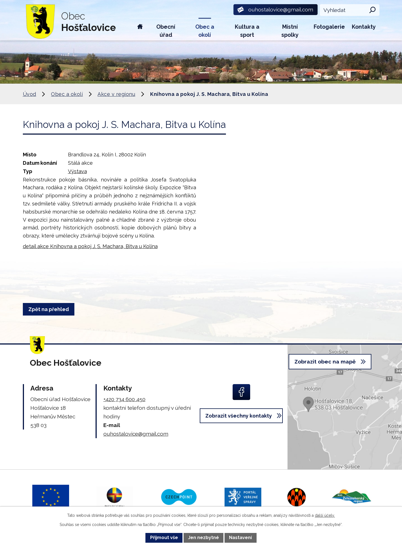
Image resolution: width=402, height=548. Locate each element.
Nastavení (240, 537)
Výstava (77, 171)
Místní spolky (290, 31)
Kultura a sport (247, 31)
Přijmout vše (164, 537)
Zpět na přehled (50, 309)
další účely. (325, 515)
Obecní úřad (165, 31)
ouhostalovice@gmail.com (135, 434)
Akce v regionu (116, 94)
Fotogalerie (329, 27)
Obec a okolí (204, 31)
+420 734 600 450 (124, 399)
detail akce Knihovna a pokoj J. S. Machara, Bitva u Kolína (90, 246)
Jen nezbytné (203, 537)
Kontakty (364, 27)
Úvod (140, 29)
